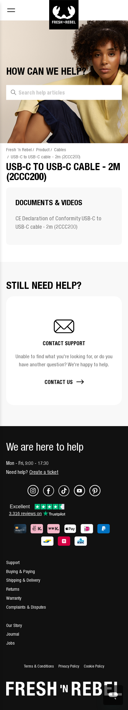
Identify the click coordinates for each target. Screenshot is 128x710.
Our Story (14, 625)
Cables (60, 149)
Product (42, 149)
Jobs (10, 643)
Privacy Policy (68, 666)
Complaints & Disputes (26, 607)
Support (12, 562)
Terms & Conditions (39, 666)
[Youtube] (81, 494)
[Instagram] (35, 494)
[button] (64, 350)
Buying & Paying (20, 571)
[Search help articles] (64, 92)
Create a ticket (43, 472)
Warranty (13, 598)
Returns (12, 589)
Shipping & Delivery (23, 580)
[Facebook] (50, 494)
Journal (12, 634)
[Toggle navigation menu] (11, 11)
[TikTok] (66, 494)
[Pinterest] (94, 494)
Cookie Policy (94, 666)
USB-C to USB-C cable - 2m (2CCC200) (45, 156)
